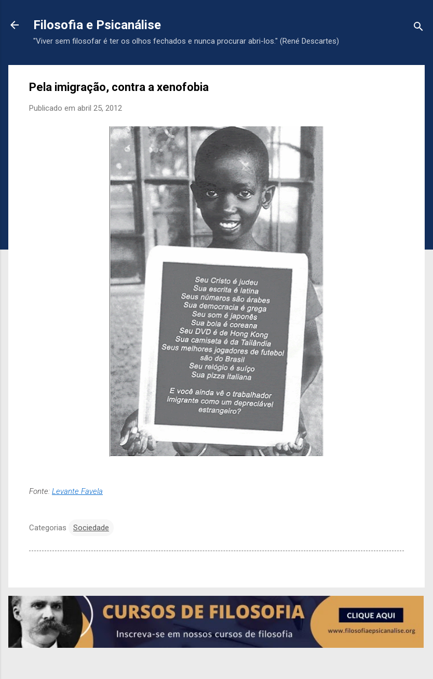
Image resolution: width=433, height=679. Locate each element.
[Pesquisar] (418, 28)
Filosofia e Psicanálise (97, 25)
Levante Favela (77, 491)
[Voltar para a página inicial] (14, 26)
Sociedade (91, 527)
